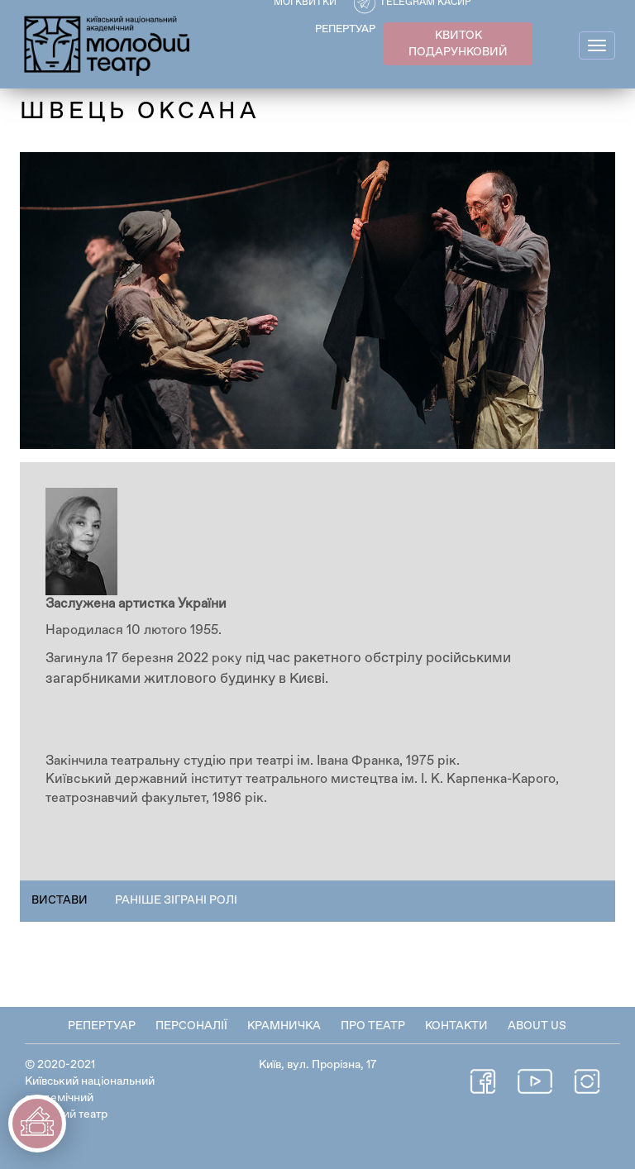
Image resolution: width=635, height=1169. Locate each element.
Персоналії (191, 1026)
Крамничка (284, 1026)
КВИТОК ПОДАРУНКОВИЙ (458, 44)
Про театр (373, 1026)
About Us (537, 1026)
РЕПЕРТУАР (345, 29)
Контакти (456, 1026)
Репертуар (102, 1026)
